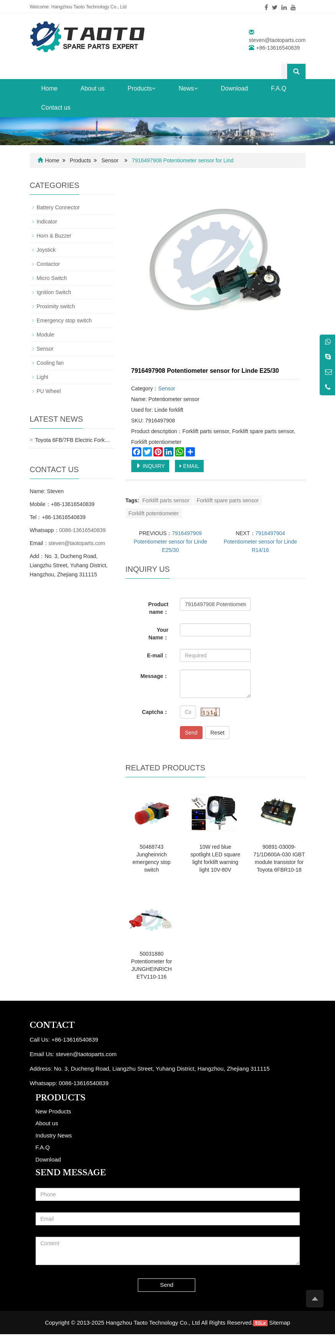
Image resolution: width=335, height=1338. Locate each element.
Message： (154, 676)
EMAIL (189, 466)
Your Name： (158, 634)
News (188, 88)
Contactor (48, 264)
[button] (153, 88)
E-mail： (157, 655)
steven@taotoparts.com (277, 40)
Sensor (109, 160)
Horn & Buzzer (54, 236)
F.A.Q (278, 88)
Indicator (47, 221)
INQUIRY (150, 466)
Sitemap (279, 1322)
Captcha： (155, 712)
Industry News (54, 1135)
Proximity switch (56, 306)
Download (234, 88)
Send (191, 733)
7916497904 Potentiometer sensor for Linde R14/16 (260, 541)
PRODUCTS (61, 1097)
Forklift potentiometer (154, 513)
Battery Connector (58, 207)
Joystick (46, 250)
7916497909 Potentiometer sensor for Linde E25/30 (170, 541)
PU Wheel (49, 391)
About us (92, 88)
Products (141, 88)
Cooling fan (50, 363)
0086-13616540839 (82, 530)
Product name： (158, 608)
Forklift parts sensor (166, 500)
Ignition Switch (54, 292)
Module (45, 335)
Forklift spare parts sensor (228, 500)
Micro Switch (52, 278)
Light (42, 377)
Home (49, 88)
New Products (53, 1111)
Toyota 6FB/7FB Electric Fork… (72, 440)
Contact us (55, 107)
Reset (217, 733)
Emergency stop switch (64, 320)
